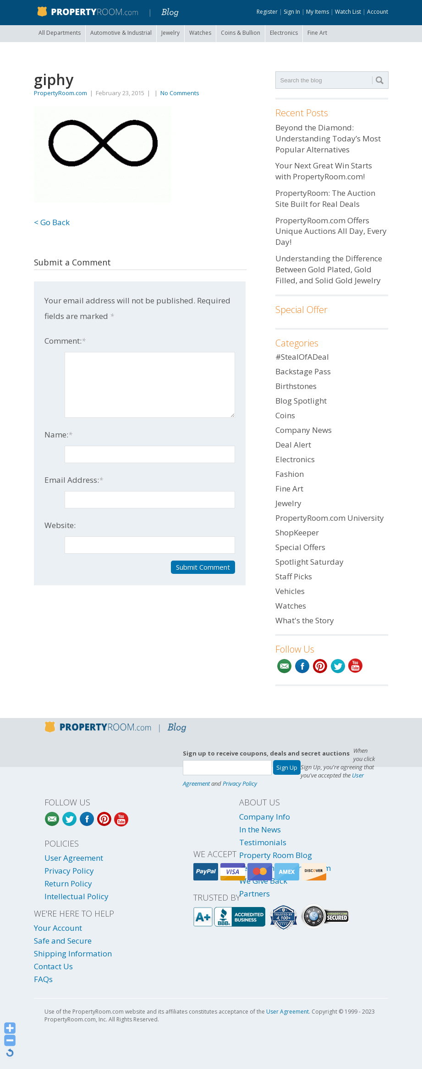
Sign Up (286, 767)
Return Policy (68, 883)
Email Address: (73, 480)
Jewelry (170, 33)
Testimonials (262, 842)
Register (267, 12)
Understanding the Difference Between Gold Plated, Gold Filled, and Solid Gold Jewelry (328, 269)
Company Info (264, 816)
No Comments (179, 93)
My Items (317, 12)
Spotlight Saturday (309, 561)
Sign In (292, 12)
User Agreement (73, 858)
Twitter (337, 666)
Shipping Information (73, 953)
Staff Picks (293, 576)
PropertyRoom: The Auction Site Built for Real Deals (325, 198)
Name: (58, 434)
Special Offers (300, 547)
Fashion (289, 474)
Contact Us (53, 966)
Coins (240, 33)
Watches (200, 33)
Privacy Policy (240, 783)
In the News (260, 829)
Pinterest (320, 666)
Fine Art (317, 33)
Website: (60, 525)
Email (284, 666)
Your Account (58, 928)
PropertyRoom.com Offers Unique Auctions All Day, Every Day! (331, 231)
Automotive (121, 33)
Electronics (284, 33)
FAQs (43, 979)
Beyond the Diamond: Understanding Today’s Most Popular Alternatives (328, 138)
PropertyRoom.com (60, 93)
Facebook (302, 666)
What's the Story (304, 620)
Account (377, 12)
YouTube (355, 666)
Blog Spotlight (301, 400)
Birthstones (296, 386)
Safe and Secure (63, 940)
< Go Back (52, 222)
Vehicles (290, 591)
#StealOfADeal (302, 356)
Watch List (348, 12)
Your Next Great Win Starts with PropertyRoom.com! (323, 171)
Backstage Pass (303, 371)
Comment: (65, 340)
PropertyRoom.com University (329, 518)
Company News (303, 430)
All (59, 33)
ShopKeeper (297, 532)
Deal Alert (293, 444)
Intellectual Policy (76, 896)
